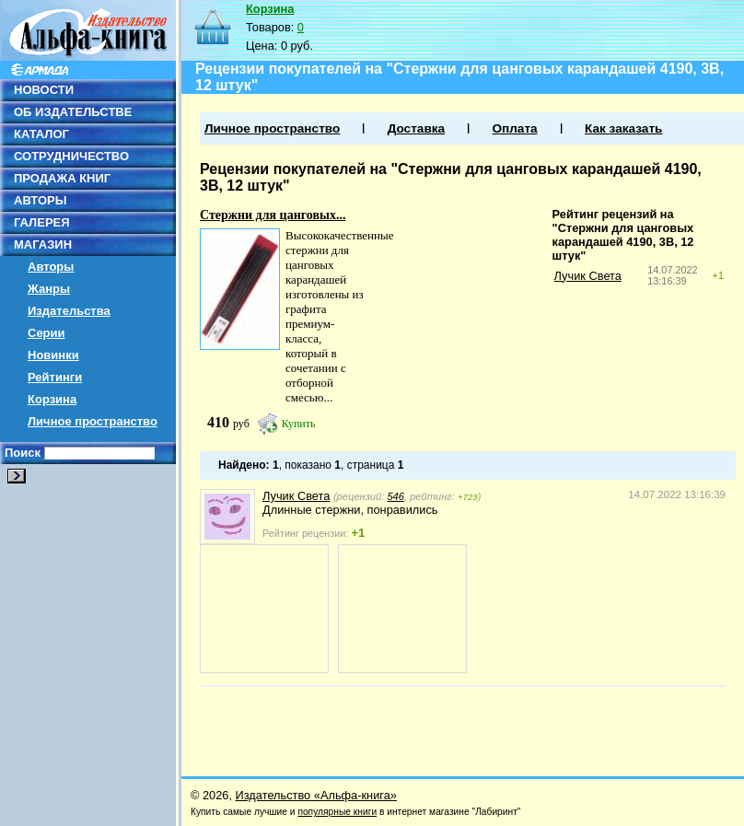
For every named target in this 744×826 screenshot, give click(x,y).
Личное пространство (92, 421)
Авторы (51, 266)
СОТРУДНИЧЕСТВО (71, 156)
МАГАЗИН (43, 244)
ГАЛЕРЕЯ (42, 222)
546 (395, 496)
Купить (299, 423)
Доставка (416, 128)
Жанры (49, 289)
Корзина (52, 399)
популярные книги (337, 812)
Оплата (514, 128)
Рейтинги (55, 377)
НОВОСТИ (44, 90)
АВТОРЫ (40, 200)
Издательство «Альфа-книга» (316, 795)
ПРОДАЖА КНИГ (62, 178)
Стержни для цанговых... (272, 215)
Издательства (69, 311)
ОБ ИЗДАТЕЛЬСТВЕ (73, 112)
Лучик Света (588, 276)
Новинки (53, 355)
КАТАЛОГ (41, 134)
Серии (46, 333)
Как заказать (623, 128)
